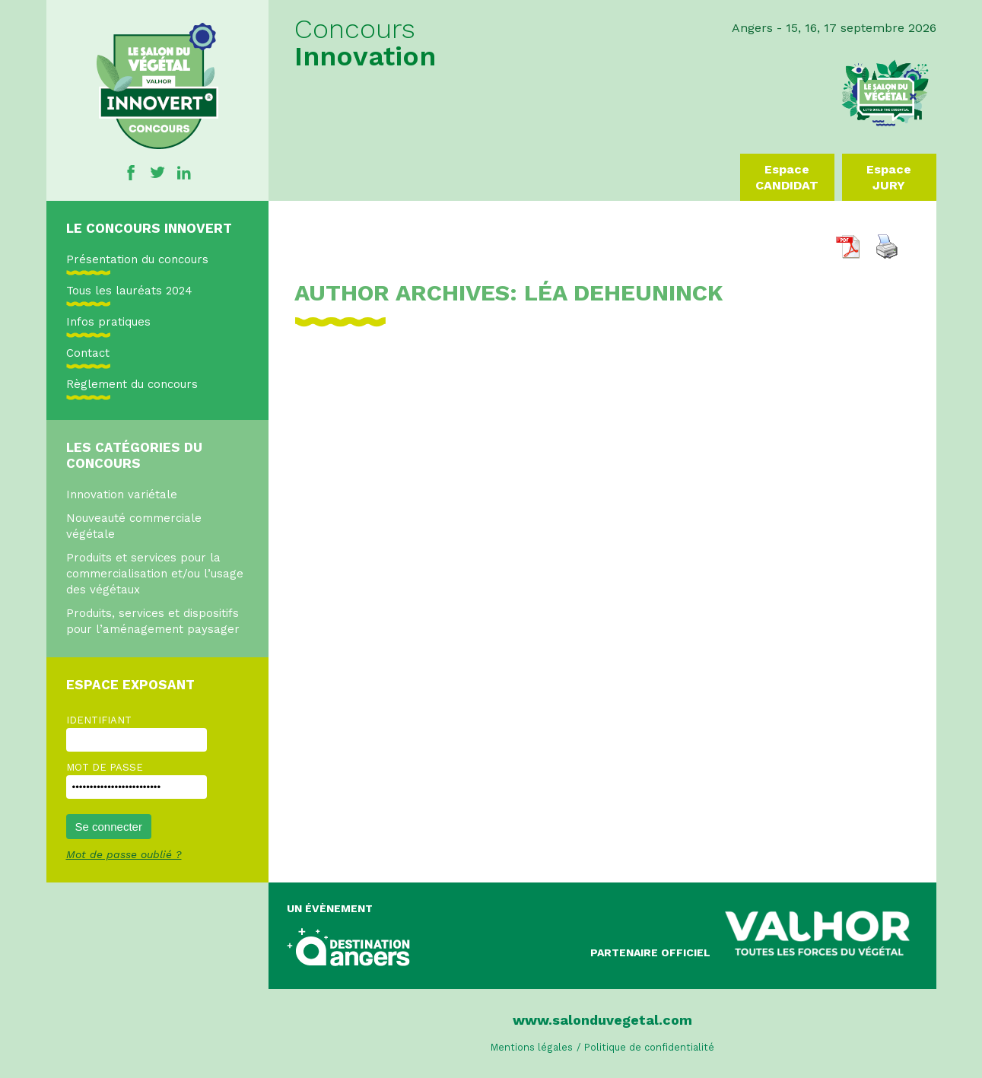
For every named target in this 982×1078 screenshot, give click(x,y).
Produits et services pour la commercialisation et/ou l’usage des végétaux (154, 573)
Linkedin (184, 172)
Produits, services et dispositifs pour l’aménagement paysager (153, 621)
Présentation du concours (137, 259)
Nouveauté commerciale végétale (134, 526)
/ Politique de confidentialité (645, 1047)
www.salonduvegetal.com (602, 1020)
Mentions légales (532, 1047)
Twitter (157, 172)
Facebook (130, 172)
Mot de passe (104, 767)
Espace (787, 177)
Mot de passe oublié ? (124, 854)
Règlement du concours (132, 384)
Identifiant (99, 720)
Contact (88, 353)
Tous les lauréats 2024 (129, 290)
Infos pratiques (108, 322)
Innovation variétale (121, 494)
